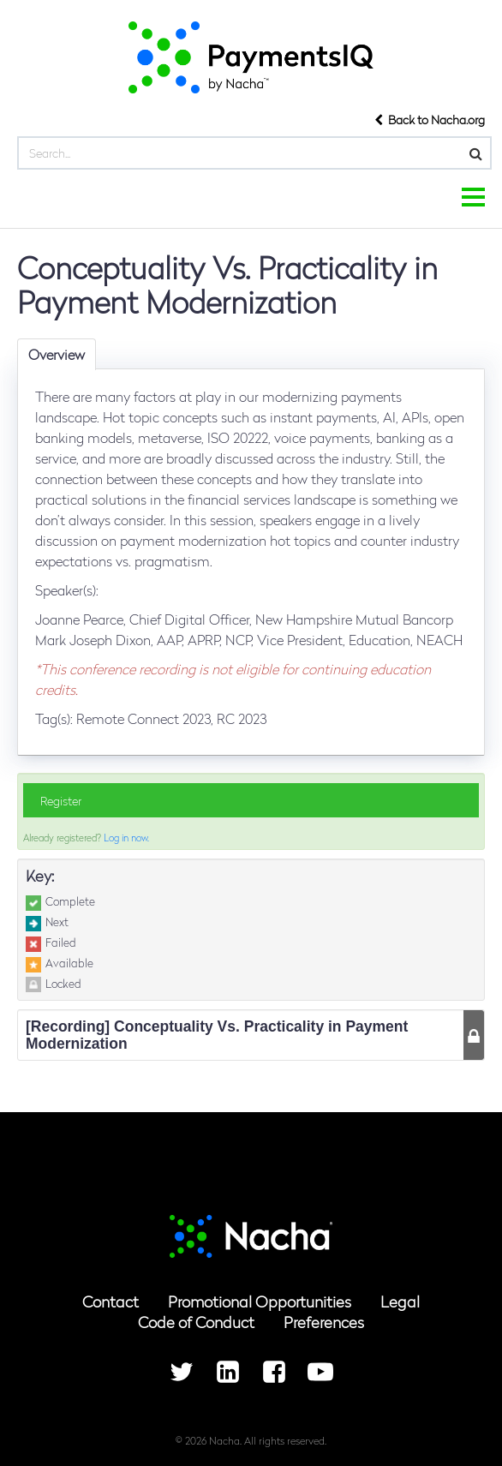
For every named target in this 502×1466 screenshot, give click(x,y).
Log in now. (126, 837)
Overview (56, 354)
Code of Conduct (196, 1321)
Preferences (324, 1321)
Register (60, 800)
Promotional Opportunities (259, 1301)
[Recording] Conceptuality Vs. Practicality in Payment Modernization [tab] (217, 1035)
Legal (400, 1301)
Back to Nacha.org (429, 119)
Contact (110, 1301)
